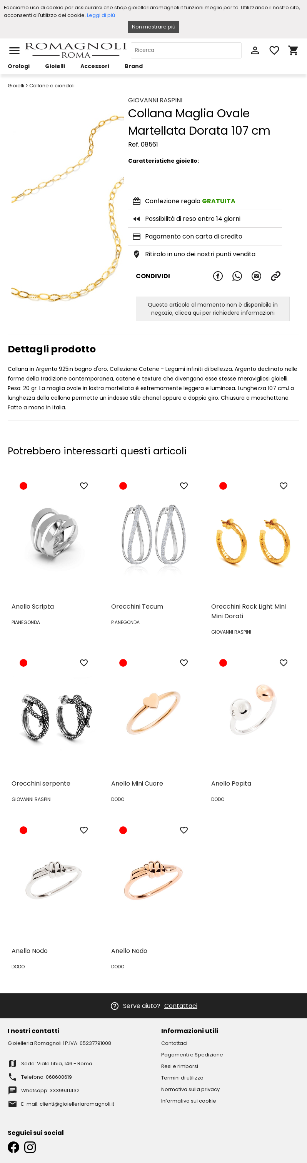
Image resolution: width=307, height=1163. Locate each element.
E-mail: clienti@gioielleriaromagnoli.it (67, 1104)
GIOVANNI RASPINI (155, 100)
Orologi (19, 66)
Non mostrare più (153, 26)
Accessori (94, 66)
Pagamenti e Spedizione (192, 1054)
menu (14, 50)
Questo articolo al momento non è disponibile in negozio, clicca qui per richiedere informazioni (213, 309)
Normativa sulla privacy (190, 1089)
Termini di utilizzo (182, 1077)
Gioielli (55, 66)
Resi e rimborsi (179, 1066)
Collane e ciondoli (52, 85)
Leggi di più (101, 15)
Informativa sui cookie (188, 1101)
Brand (134, 66)
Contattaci (180, 1005)
